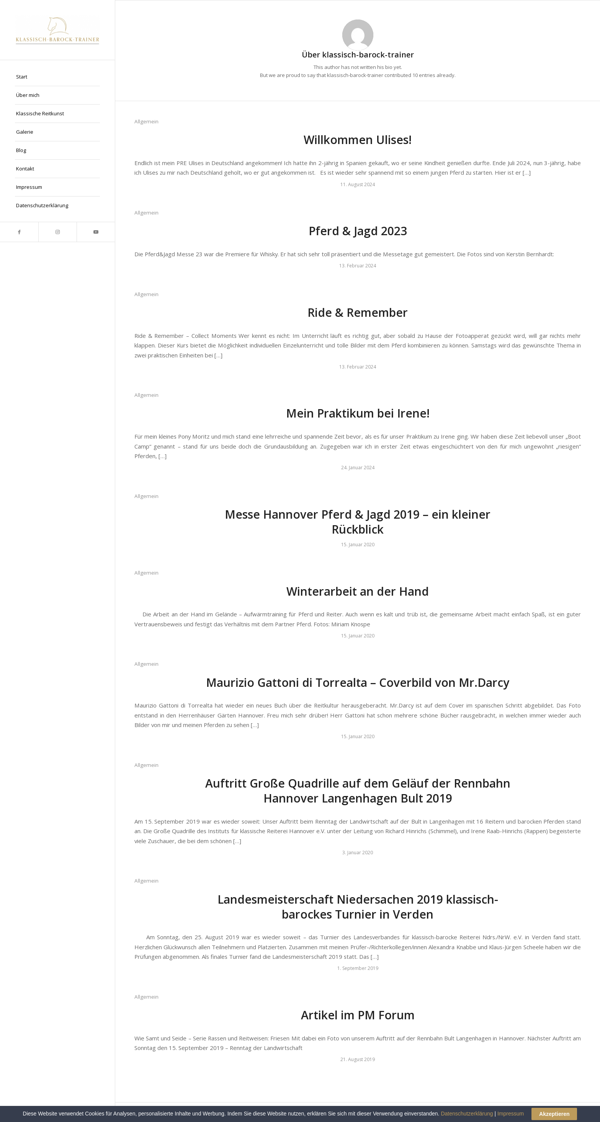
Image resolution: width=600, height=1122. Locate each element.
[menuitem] (57, 77)
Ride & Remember (357, 312)
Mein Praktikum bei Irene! (358, 413)
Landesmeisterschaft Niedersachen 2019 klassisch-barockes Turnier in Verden (357, 906)
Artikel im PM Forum (358, 1015)
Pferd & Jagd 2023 (358, 231)
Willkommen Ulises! (358, 139)
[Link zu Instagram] (57, 232)
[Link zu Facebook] (19, 232)
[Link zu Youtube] (96, 232)
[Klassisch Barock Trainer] (57, 29)
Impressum (510, 1114)
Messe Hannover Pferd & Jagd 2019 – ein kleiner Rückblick (357, 521)
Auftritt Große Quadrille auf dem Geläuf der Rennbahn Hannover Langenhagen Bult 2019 (357, 790)
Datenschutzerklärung (467, 1114)
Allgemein (146, 121)
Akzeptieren (554, 1114)
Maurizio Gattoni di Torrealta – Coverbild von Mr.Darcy (357, 682)
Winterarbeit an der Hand (357, 591)
